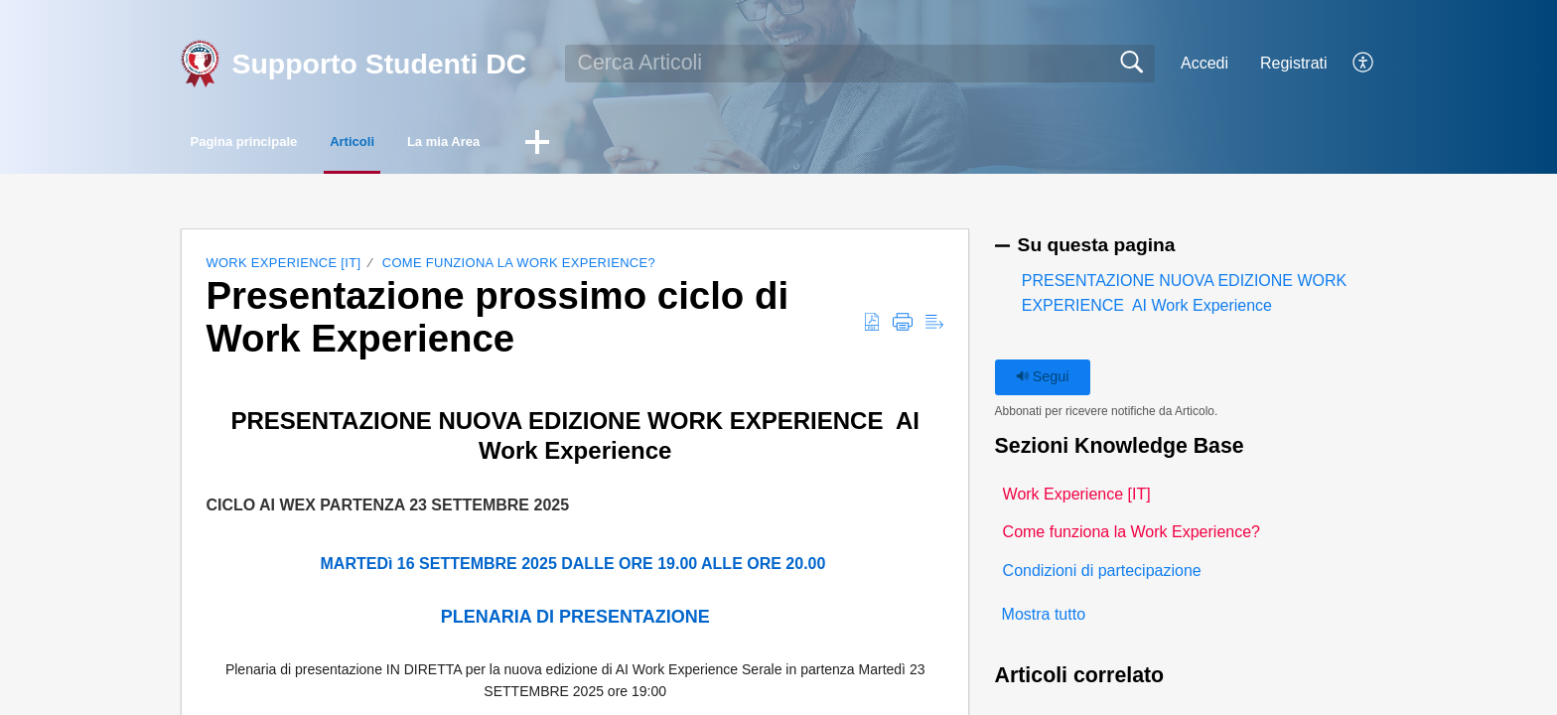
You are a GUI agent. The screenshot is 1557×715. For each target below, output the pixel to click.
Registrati (1294, 63)
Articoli (444, 144)
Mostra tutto (1043, 620)
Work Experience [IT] (283, 267)
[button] (1363, 63)
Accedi (1204, 63)
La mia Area (586, 144)
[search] (860, 63)
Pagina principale (281, 144)
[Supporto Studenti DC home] (199, 63)
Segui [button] (1042, 381)
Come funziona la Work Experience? (518, 267)
